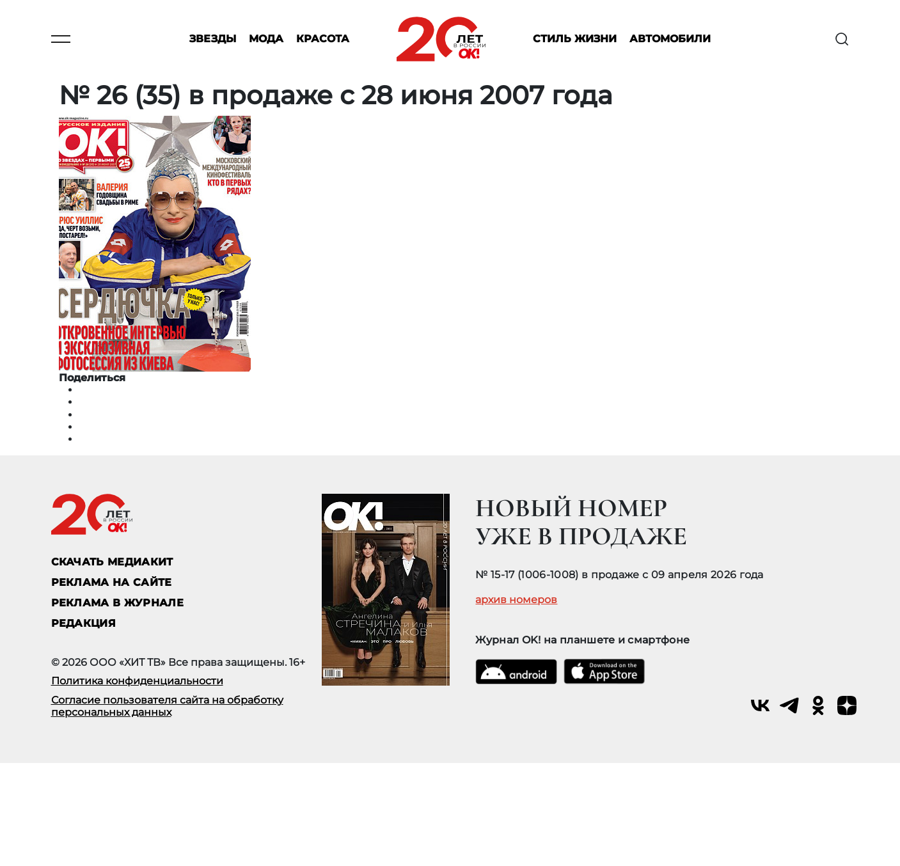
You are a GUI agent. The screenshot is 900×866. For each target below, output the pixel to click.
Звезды (212, 39)
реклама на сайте (111, 582)
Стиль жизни (575, 39)
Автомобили (670, 39)
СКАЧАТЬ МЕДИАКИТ (112, 562)
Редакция (83, 623)
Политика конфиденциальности (137, 681)
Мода (266, 39)
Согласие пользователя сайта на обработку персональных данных (167, 706)
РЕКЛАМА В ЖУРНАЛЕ (117, 603)
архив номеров (516, 600)
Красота (322, 39)
